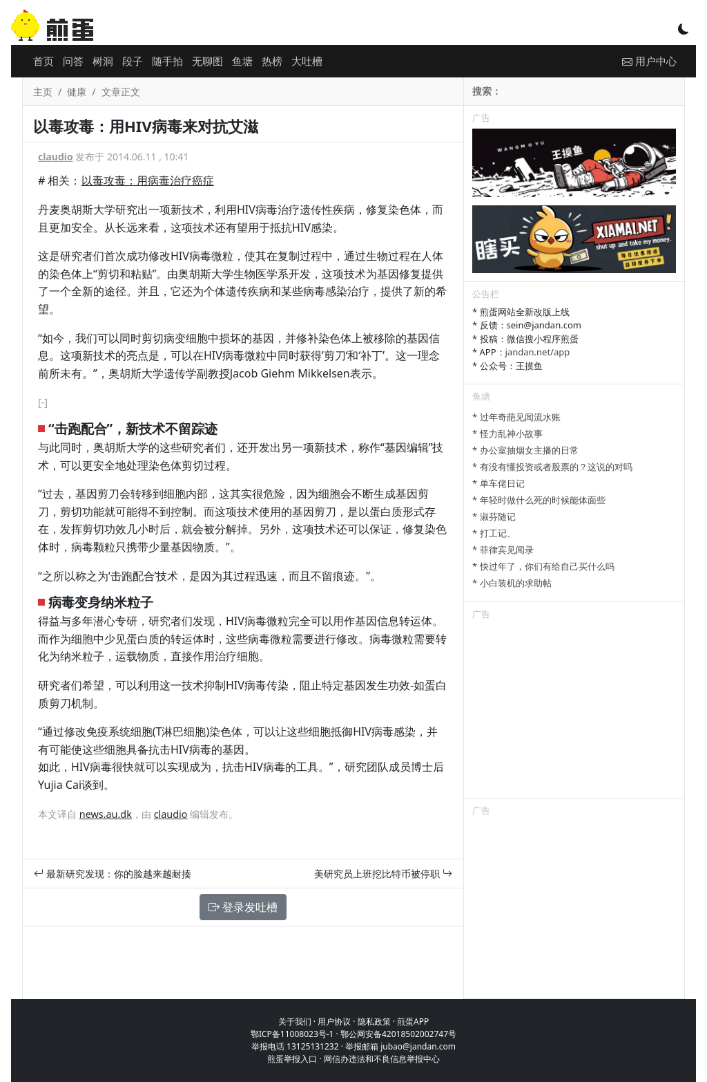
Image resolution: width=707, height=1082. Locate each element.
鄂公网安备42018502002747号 (398, 1034)
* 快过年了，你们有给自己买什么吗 (543, 566)
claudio (55, 156)
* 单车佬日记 (498, 483)
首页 (43, 61)
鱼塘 (242, 61)
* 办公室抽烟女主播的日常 (525, 450)
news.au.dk (105, 814)
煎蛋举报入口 (292, 1059)
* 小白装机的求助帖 (512, 583)
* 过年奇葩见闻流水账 (516, 417)
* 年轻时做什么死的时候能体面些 (539, 500)
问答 (73, 61)
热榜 (272, 61)
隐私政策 (374, 1021)
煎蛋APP (413, 1021)
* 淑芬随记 (494, 516)
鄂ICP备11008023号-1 (292, 1034)
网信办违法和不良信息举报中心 (382, 1059)
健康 (76, 91)
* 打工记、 (494, 533)
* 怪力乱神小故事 (507, 433)
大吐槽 (306, 61)
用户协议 (334, 1021)
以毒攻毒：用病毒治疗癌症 (147, 180)
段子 (132, 61)
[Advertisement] (574, 711)
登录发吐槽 (243, 907)
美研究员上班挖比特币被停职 (383, 873)
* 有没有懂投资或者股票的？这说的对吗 (552, 466)
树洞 (103, 61)
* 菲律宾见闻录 (503, 549)
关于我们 (294, 1021)
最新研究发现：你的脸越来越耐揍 (112, 873)
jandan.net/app (537, 352)
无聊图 (207, 61)
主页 (42, 91)
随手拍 (167, 61)
